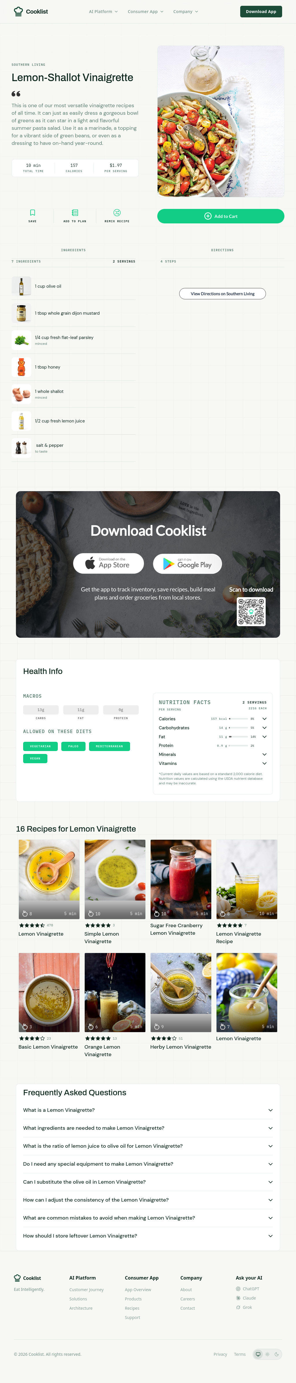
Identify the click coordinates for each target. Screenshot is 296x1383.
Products (133, 1299)
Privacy (220, 1354)
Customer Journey (86, 1289)
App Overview (138, 1289)
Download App (261, 11)
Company (186, 11)
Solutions (78, 1299)
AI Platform (104, 11)
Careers (187, 1299)
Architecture (80, 1308)
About (186, 1289)
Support (132, 1317)
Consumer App (146, 11)
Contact (187, 1308)
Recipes (132, 1308)
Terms (240, 1354)
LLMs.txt (199, 1354)
